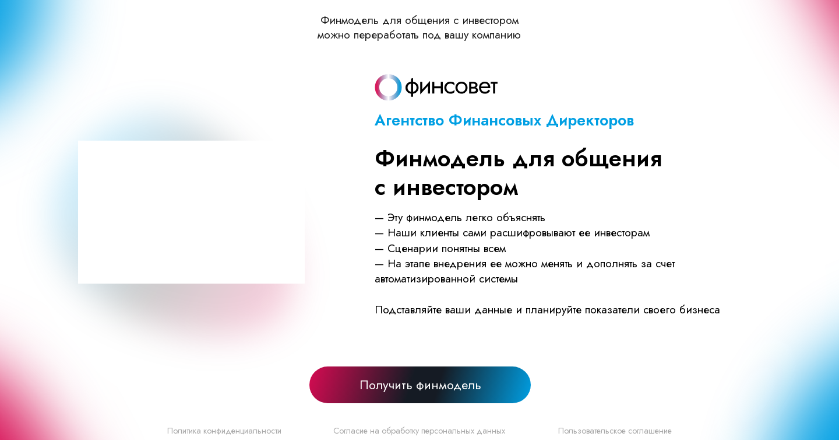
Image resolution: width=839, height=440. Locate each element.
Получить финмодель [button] (420, 385)
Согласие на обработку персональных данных (419, 430)
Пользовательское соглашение (615, 430)
